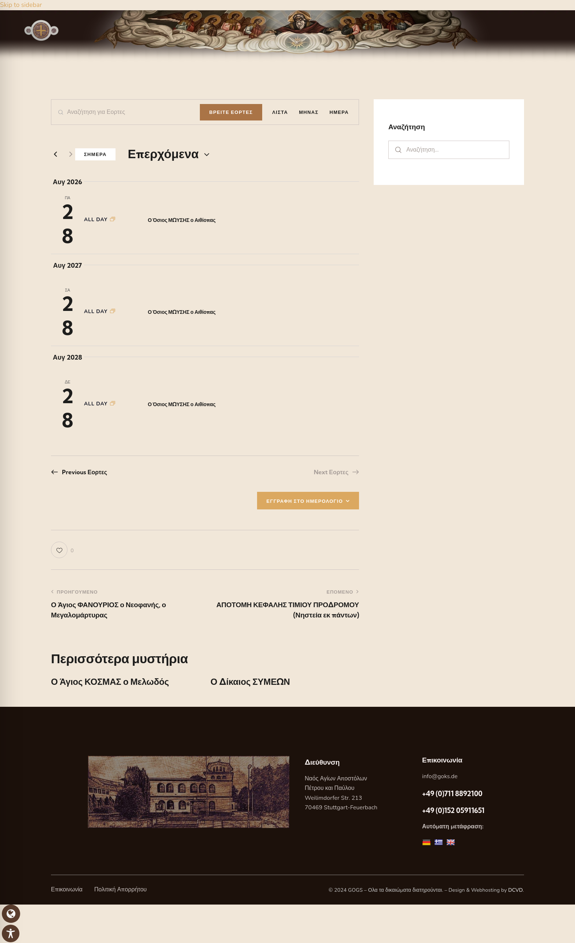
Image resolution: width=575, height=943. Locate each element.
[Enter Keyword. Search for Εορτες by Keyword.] (125, 112)
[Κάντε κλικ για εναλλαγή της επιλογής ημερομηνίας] (163, 153)
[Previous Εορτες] (55, 154)
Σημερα (95, 154)
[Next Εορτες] (70, 154)
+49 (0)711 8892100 (452, 793)
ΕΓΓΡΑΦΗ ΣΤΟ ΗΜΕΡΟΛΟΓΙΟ (305, 501)
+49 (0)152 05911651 (453, 810)
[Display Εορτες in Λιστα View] (280, 112)
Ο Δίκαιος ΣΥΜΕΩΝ (250, 681)
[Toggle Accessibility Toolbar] (10, 933)
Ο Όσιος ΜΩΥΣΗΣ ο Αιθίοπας (182, 220)
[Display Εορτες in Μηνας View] (308, 112)
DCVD (515, 890)
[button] (62, 550)
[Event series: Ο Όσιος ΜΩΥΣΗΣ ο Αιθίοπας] (112, 219)
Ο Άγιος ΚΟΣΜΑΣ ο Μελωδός (110, 681)
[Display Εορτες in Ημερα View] (339, 112)
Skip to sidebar (21, 5)
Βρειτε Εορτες (231, 112)
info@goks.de (440, 776)
